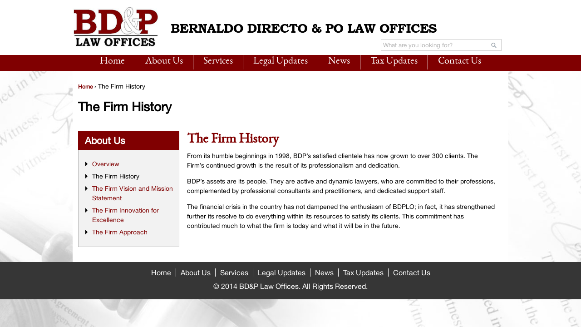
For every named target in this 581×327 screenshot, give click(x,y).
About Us (164, 61)
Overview (105, 164)
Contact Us (459, 61)
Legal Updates (280, 61)
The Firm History (115, 176)
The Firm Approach (120, 232)
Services (218, 61)
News (339, 61)
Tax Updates (394, 61)
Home (112, 61)
